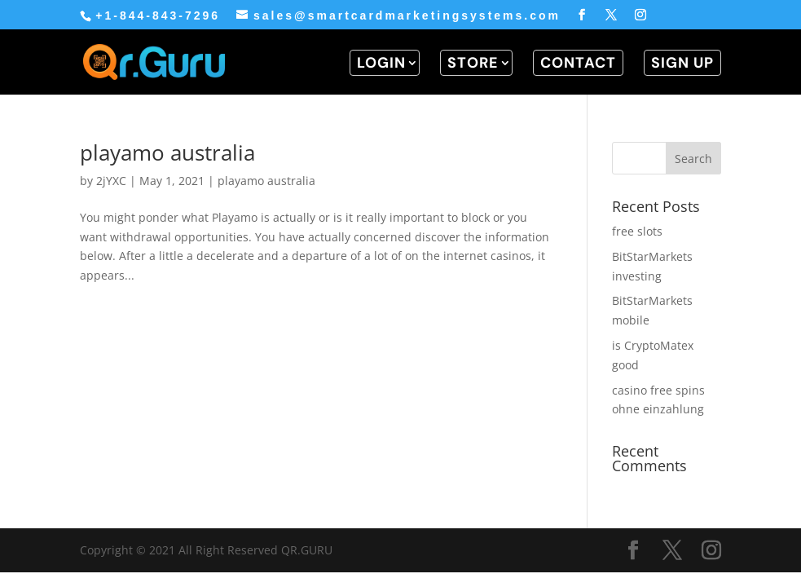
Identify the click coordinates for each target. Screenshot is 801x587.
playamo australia (167, 152)
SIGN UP (682, 63)
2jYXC (111, 180)
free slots (637, 231)
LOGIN (381, 63)
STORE (473, 63)
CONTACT (578, 63)
